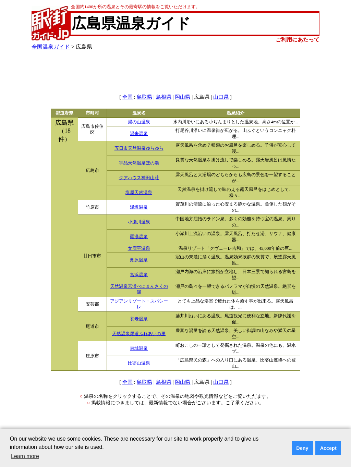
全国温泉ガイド (51, 47)
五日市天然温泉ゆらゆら (139, 148)
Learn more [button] (25, 456)
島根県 (163, 97)
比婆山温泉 (139, 363)
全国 (127, 97)
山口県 (221, 97)
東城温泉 (139, 348)
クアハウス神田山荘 (139, 177)
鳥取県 (144, 97)
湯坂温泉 (139, 207)
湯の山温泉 (139, 122)
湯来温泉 (139, 133)
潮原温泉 (139, 260)
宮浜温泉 (139, 274)
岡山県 (182, 97)
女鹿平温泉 (139, 248)
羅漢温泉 (139, 236)
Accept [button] (328, 448)
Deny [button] (302, 448)
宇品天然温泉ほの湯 (139, 163)
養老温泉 (139, 319)
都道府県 (64, 113)
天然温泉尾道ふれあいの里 (139, 333)
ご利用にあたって (297, 39)
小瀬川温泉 (139, 222)
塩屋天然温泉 (138, 192)
